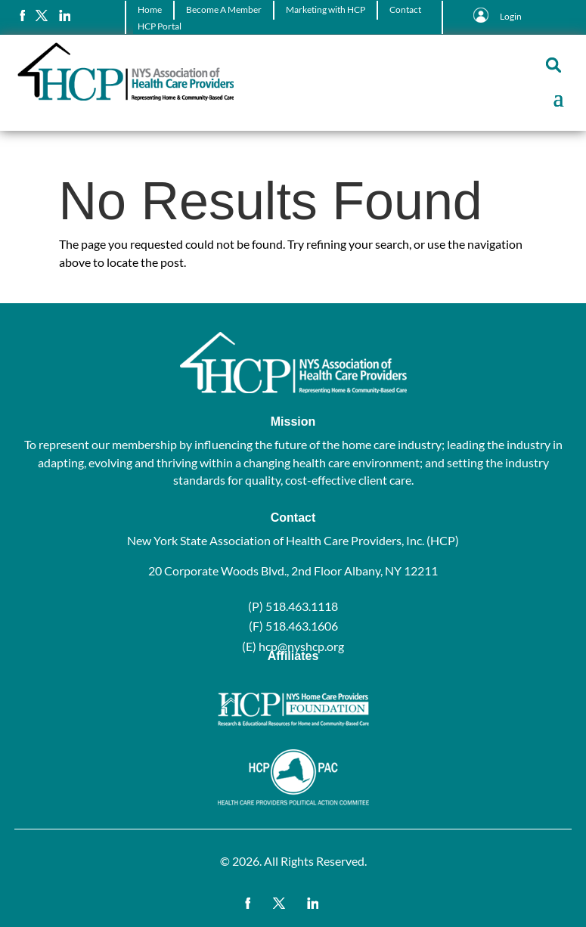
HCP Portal (159, 26)
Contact (405, 9)
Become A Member (224, 9)
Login (511, 16)
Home (150, 9)
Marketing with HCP (325, 9)
